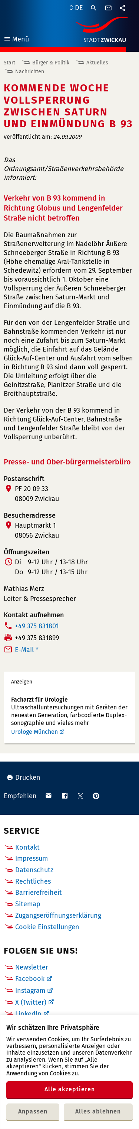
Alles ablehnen (98, 1111)
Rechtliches (33, 881)
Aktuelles (97, 63)
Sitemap (27, 904)
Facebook (29, 979)
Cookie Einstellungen (47, 927)
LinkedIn (28, 1014)
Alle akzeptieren (69, 1089)
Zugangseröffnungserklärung (58, 915)
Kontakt (27, 847)
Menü (16, 40)
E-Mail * (27, 650)
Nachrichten (29, 71)
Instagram (30, 991)
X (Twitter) (30, 1002)
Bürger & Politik (50, 63)
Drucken (23, 777)
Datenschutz (34, 870)
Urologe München (34, 731)
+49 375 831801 (37, 626)
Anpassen (32, 1111)
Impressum (31, 858)
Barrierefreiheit (38, 892)
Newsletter (31, 967)
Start (9, 63)
